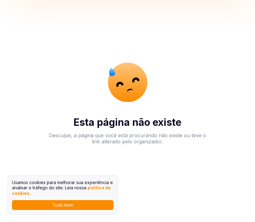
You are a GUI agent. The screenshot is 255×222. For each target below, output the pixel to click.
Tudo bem (62, 205)
